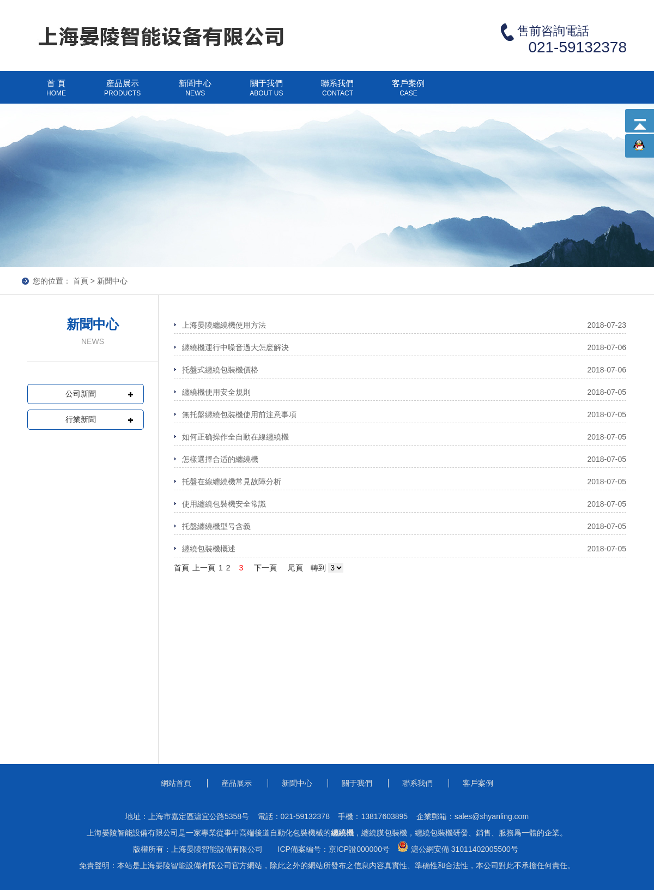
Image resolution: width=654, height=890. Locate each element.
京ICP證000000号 (359, 849)
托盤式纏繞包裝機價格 (220, 369)
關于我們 (266, 92)
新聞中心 (195, 92)
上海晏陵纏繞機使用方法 (224, 325)
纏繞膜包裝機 (384, 832)
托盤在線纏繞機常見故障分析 (231, 481)
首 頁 (56, 92)
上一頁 (203, 567)
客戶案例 (408, 92)
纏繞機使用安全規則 (216, 392)
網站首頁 (176, 783)
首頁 (80, 280)
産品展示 (122, 92)
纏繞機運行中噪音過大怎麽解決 (235, 347)
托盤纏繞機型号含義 (216, 526)
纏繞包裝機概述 (208, 548)
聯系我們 (337, 92)
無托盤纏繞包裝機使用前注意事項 (239, 414)
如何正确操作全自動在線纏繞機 (235, 436)
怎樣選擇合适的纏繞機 (220, 459)
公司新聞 (80, 393)
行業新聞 (80, 419)
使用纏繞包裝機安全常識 (224, 504)
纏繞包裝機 (434, 832)
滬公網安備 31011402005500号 (456, 847)
